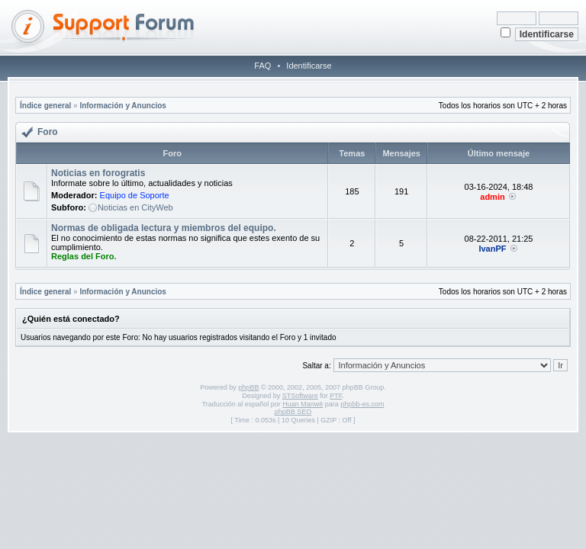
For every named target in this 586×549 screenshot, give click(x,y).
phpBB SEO (293, 412)
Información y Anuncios (122, 105)
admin (492, 196)
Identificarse (308, 65)
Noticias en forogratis (98, 173)
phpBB (248, 387)
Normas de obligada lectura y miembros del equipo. (163, 228)
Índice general (45, 105)
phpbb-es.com (362, 404)
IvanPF (492, 248)
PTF (336, 396)
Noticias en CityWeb (135, 207)
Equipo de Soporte (134, 195)
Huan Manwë (302, 404)
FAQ (262, 65)
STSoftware (300, 396)
